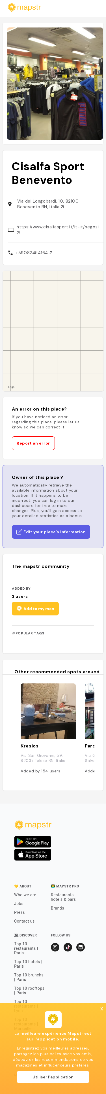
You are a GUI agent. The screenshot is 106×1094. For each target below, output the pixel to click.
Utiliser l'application (53, 1077)
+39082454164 (34, 253)
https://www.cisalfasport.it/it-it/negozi (58, 229)
